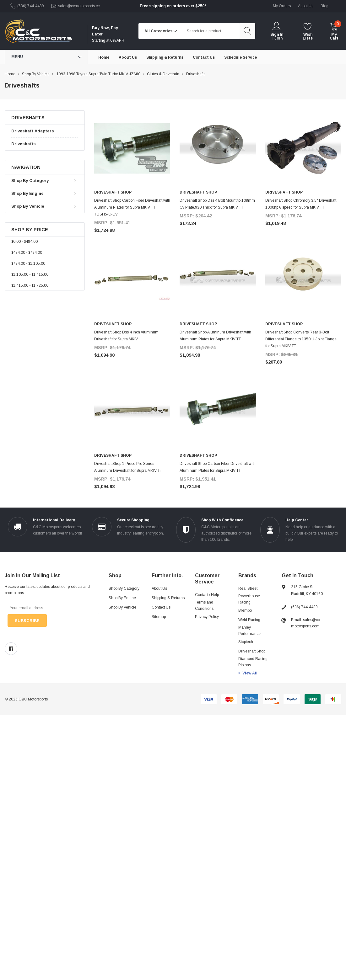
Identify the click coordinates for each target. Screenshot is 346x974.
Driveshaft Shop (251, 651)
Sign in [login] (276, 34)
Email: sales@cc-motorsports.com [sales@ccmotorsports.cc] (306, 623)
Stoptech (245, 642)
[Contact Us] (204, 57)
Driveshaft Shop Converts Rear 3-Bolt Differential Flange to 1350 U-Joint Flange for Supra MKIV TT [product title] (301, 339)
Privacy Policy (207, 617)
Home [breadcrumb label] (10, 74)
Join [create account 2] (278, 38)
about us (305, 6)
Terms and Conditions (204, 605)
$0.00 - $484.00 (24, 241)
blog (324, 6)
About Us (159, 588)
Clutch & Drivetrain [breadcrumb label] (163, 74)
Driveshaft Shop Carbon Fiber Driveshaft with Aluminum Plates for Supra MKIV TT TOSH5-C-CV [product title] (132, 207)
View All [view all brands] (249, 673)
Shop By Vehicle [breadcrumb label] (36, 74)
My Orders (282, 6)
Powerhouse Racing (249, 599)
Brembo (245, 610)
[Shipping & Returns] (164, 57)
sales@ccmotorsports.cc (79, 6)
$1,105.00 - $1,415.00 (29, 274)
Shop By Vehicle (27, 206)
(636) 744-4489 (30, 6)
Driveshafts (23, 143)
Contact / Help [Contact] (207, 595)
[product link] (132, 148)
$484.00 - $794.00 (26, 252)
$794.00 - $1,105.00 (28, 263)
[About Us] (128, 57)
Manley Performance (249, 630)
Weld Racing (249, 620)
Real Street (247, 588)
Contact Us (161, 607)
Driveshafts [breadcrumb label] (195, 74)
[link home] (38, 31)
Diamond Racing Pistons (253, 662)
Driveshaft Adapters (32, 131)
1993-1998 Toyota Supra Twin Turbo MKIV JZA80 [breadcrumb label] (98, 74)
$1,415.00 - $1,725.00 (29, 285)
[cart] (334, 31)
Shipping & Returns (168, 598)
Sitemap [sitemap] (159, 617)
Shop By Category (30, 180)
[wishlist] (307, 31)
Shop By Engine (27, 193)
